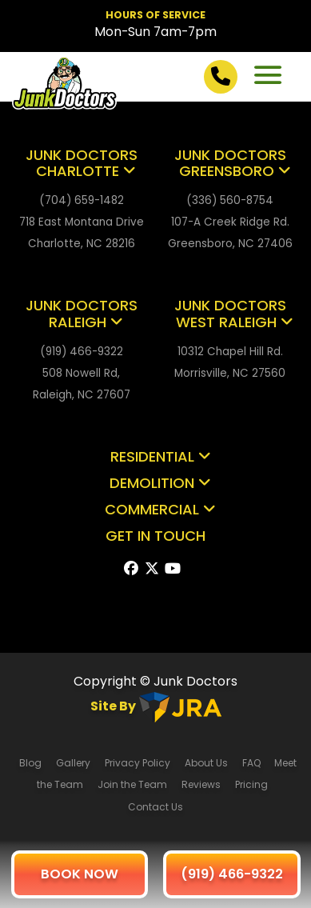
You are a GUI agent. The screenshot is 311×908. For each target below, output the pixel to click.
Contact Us (155, 807)
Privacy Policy (137, 763)
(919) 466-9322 (232, 874)
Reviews (201, 784)
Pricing (252, 784)
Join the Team (132, 784)
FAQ (252, 763)
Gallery (73, 763)
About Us (206, 763)
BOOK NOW (79, 874)
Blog (30, 763)
